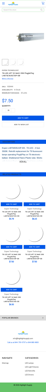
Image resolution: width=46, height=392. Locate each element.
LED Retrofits (30, 371)
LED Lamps (29, 363)
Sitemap (5, 363)
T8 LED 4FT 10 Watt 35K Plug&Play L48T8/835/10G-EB (11, 214)
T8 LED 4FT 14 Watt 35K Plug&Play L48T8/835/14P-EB (11, 256)
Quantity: (6, 106)
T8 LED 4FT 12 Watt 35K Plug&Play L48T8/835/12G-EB (34, 214)
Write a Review (7, 79)
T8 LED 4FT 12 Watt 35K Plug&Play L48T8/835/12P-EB (34, 256)
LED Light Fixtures (32, 367)
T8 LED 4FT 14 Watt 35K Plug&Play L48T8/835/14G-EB (11, 299)
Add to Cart (11, 204)
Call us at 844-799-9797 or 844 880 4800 (23, 342)
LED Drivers (29, 375)
